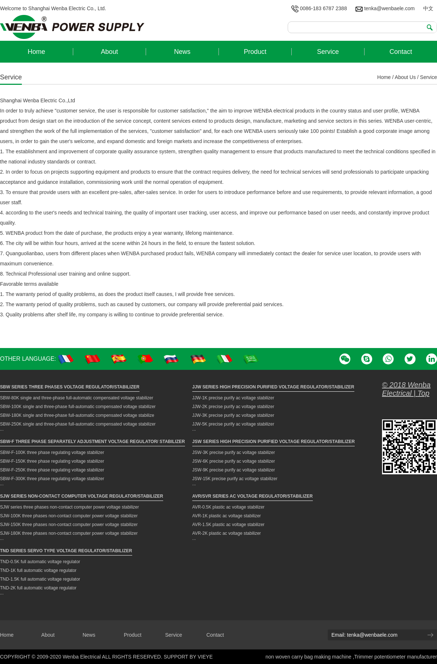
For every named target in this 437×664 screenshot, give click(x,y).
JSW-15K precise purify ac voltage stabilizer (234, 478)
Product (132, 635)
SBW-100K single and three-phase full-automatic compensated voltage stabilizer (77, 406)
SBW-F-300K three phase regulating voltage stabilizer (52, 478)
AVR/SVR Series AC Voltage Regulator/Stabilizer (252, 496)
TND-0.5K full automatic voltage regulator (40, 561)
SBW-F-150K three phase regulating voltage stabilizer (52, 461)
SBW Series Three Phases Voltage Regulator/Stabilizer (69, 387)
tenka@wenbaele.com (385, 8)
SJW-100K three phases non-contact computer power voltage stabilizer (69, 515)
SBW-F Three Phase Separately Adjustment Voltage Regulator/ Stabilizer (92, 441)
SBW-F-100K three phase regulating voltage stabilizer (52, 452)
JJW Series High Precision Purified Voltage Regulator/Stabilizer (273, 387)
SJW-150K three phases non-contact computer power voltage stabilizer (69, 524)
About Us (405, 77)
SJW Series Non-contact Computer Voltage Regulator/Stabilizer (81, 496)
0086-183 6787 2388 (319, 8)
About (48, 635)
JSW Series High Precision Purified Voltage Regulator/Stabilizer (273, 441)
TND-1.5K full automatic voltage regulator (40, 579)
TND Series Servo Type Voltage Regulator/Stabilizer (66, 550)
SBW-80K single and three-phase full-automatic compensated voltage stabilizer (76, 397)
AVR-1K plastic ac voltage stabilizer (226, 515)
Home (384, 77)
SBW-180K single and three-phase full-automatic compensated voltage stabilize (77, 415)
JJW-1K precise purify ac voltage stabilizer (233, 397)
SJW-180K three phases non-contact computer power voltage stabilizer (69, 533)
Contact (215, 635)
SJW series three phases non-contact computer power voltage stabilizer (69, 507)
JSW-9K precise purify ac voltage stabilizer (233, 470)
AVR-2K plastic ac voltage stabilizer (226, 533)
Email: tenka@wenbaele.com (364, 635)
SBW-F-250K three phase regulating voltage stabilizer (52, 470)
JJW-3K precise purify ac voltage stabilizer (233, 415)
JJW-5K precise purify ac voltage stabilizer (233, 424)
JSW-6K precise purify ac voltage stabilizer (233, 461)
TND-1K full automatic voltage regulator (38, 570)
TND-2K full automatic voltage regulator (38, 587)
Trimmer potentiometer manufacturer (395, 657)
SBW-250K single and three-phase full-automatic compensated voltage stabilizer (77, 424)
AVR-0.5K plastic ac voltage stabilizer (228, 507)
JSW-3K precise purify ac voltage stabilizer (233, 452)
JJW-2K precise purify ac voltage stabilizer (233, 406)
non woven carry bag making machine (309, 657)
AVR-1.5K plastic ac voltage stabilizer (228, 524)
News (89, 635)
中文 (428, 8)
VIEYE (205, 657)
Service (173, 635)
